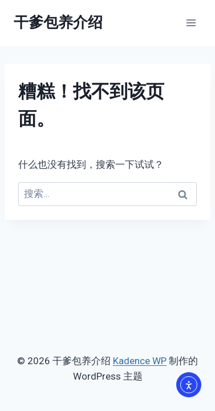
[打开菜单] (190, 22)
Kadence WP (140, 360)
